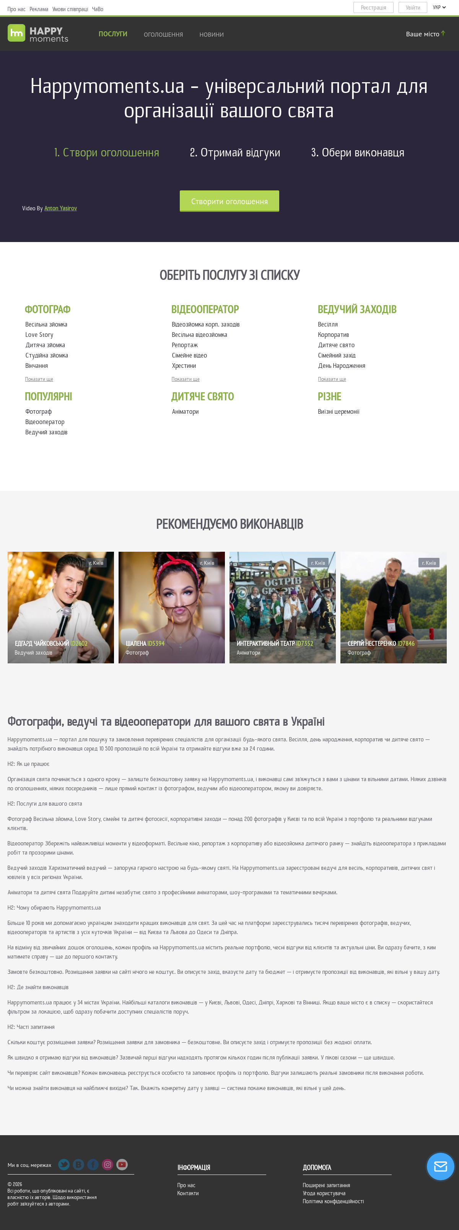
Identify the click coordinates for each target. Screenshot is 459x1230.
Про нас (17, 9)
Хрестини (185, 365)
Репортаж (186, 345)
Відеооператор (45, 422)
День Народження (343, 365)
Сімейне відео (191, 355)
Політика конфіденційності (333, 1201)
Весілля (329, 324)
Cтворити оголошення (229, 201)
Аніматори (185, 411)
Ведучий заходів (47, 432)
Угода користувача (324, 1193)
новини (212, 34)
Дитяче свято (338, 345)
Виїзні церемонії (339, 411)
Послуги (113, 34)
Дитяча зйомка (47, 345)
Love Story (41, 334)
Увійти (413, 8)
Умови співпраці (70, 9)
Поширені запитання (326, 1185)
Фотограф (39, 411)
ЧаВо (98, 9)
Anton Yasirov (60, 208)
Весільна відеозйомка (201, 334)
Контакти (188, 1193)
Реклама (39, 9)
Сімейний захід (338, 355)
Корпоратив (335, 334)
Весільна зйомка (48, 324)
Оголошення (163, 34)
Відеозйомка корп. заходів (207, 324)
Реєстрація (373, 8)
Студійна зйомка (49, 355)
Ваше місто (427, 33)
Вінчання (38, 365)
